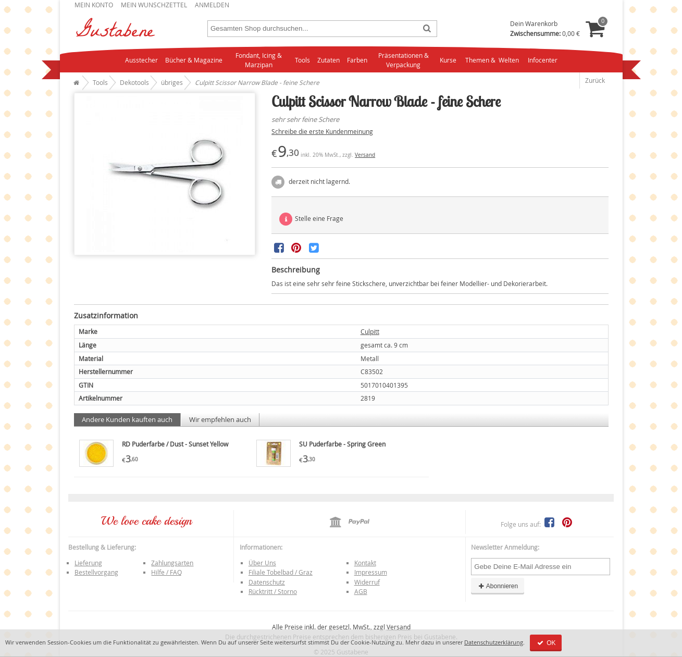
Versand (365, 155)
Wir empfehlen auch (220, 419)
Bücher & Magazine (193, 60)
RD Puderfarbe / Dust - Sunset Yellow (175, 444)
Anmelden (212, 5)
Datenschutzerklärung (493, 642)
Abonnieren (497, 586)
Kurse (448, 60)
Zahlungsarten (172, 563)
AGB (360, 591)
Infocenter (542, 60)
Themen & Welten (492, 60)
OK (545, 643)
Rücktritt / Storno (273, 591)
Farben (357, 60)
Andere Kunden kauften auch (127, 419)
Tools (302, 60)
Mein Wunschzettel (154, 5)
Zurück (595, 80)
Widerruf (367, 582)
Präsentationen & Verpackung (403, 60)
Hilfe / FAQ (166, 572)
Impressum (370, 572)
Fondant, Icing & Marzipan (258, 60)
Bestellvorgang (96, 572)
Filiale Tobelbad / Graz (281, 572)
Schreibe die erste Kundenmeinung (322, 131)
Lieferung (88, 563)
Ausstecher (141, 60)
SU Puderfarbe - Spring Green (342, 444)
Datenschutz (267, 582)
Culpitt (370, 331)
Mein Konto (94, 5)
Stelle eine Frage (311, 219)
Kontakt (365, 563)
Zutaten (328, 60)
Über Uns (262, 563)
